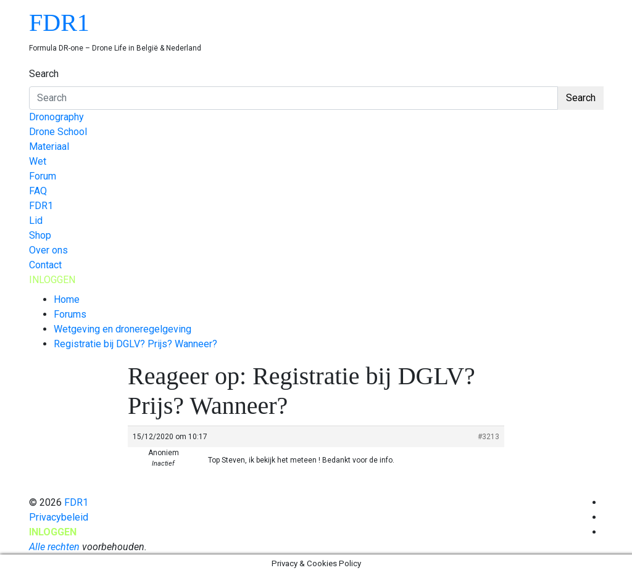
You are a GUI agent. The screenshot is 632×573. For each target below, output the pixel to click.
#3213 (488, 436)
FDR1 (59, 22)
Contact (45, 265)
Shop (40, 235)
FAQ (38, 191)
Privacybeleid (58, 517)
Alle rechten (54, 547)
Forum (42, 176)
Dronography (56, 117)
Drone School (58, 132)
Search (44, 74)
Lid (36, 220)
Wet (37, 161)
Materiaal (49, 146)
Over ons (48, 250)
